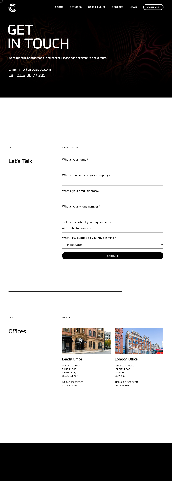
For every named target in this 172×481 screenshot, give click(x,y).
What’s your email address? (80, 191)
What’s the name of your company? (86, 175)
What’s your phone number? (81, 206)
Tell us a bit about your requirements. (87, 222)
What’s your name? (75, 159)
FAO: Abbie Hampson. (112, 229)
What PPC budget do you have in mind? (89, 238)
